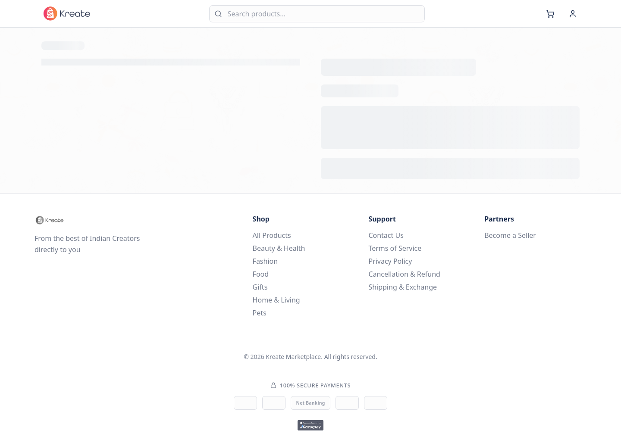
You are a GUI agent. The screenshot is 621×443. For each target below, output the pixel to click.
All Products (272, 235)
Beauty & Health (279, 248)
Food (261, 274)
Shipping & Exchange (402, 287)
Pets (260, 313)
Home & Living (276, 300)
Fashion (265, 261)
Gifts (260, 287)
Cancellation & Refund (404, 274)
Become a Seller (510, 235)
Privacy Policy (390, 261)
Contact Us (385, 235)
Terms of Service (394, 248)
